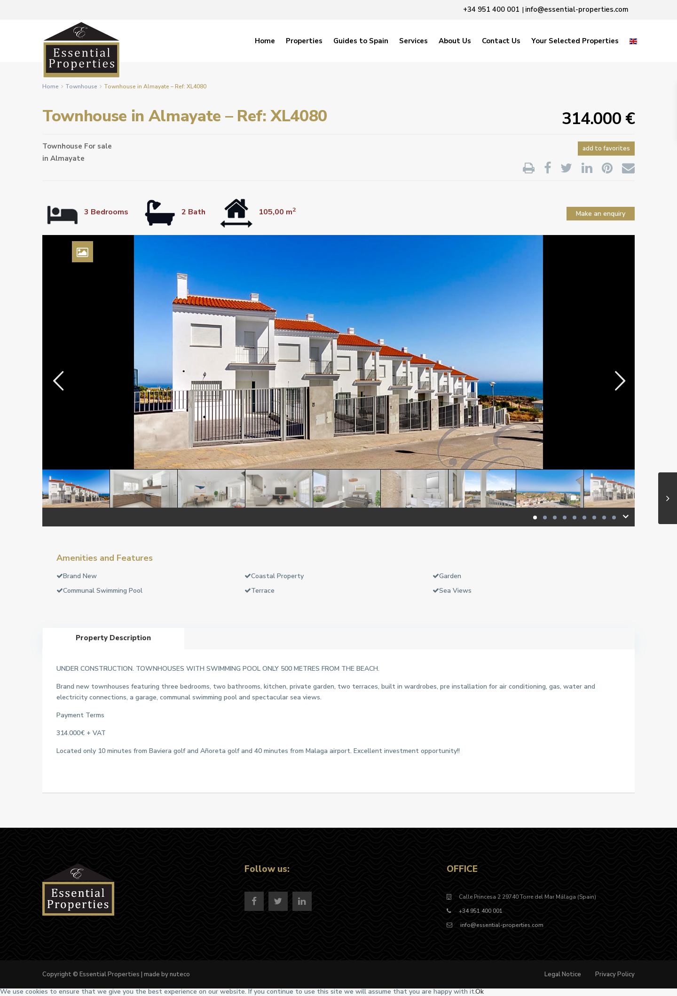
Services (413, 41)
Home (265, 41)
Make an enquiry (600, 213)
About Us (455, 41)
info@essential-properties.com (501, 925)
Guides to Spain (360, 41)
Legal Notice (562, 974)
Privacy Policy (615, 974)
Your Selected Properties (575, 41)
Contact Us (501, 41)
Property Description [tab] (113, 638)
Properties (304, 41)
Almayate (67, 158)
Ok (479, 991)
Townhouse (81, 86)
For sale (98, 146)
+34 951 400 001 (481, 911)
